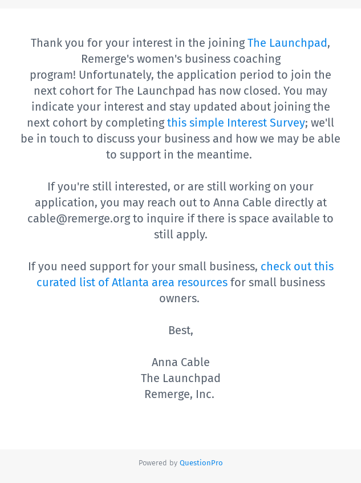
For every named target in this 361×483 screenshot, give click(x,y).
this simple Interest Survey (236, 122)
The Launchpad (287, 43)
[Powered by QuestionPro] (201, 462)
